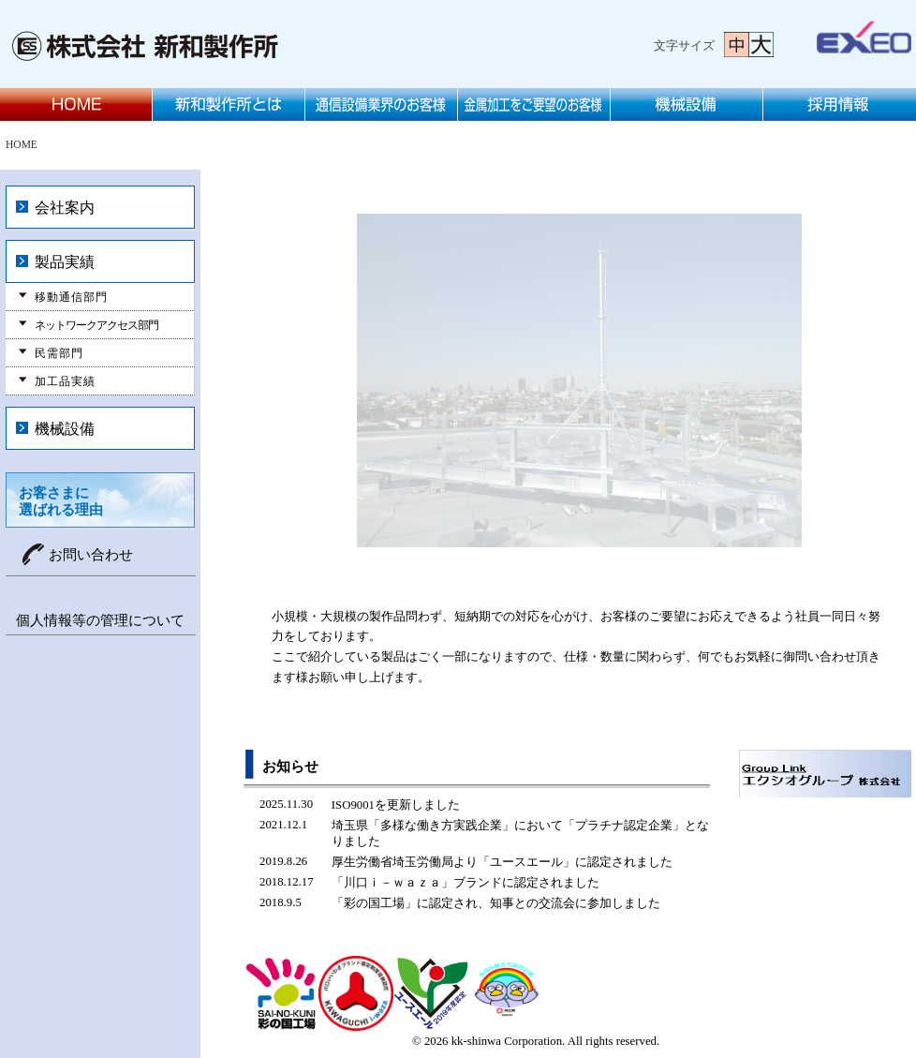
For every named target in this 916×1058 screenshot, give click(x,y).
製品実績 (65, 262)
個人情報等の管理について (100, 620)
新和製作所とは (229, 104)
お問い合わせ (91, 554)
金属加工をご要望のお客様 (534, 104)
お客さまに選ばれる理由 (61, 501)
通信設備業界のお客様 (381, 104)
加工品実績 (65, 381)
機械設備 (687, 104)
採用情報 (839, 104)
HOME (76, 104)
